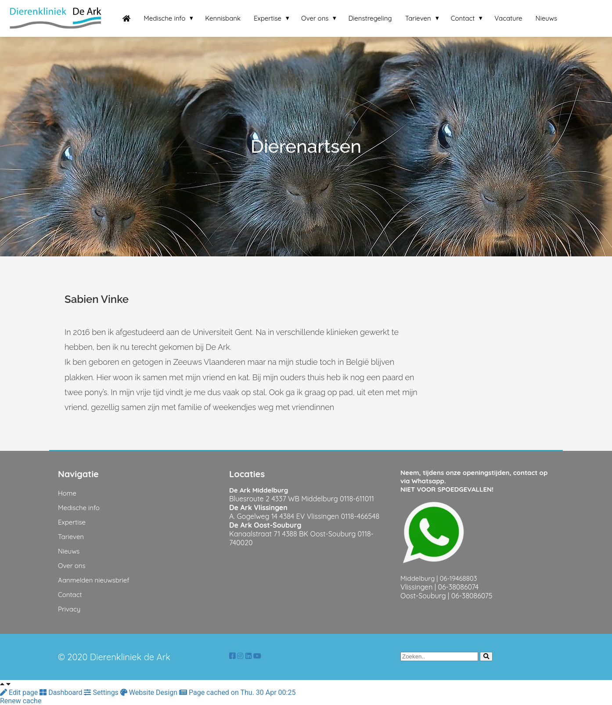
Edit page (20, 692)
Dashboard (62, 692)
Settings (102, 692)
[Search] (486, 656)
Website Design (149, 692)
